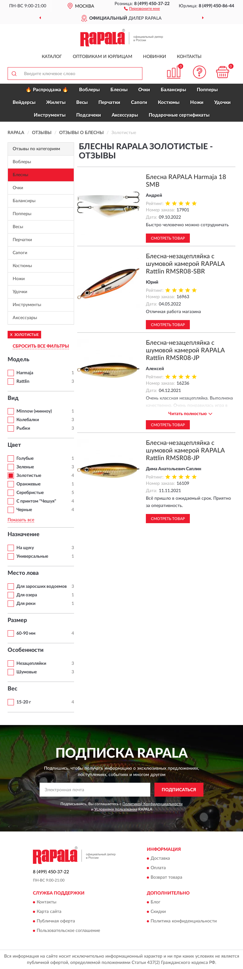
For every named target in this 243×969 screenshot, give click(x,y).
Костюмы (168, 102)
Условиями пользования (115, 809)
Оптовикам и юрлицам (102, 57)
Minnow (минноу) (34, 411)
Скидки (158, 912)
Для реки (25, 603)
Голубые (25, 458)
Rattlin (22, 381)
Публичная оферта (56, 921)
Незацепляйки (31, 663)
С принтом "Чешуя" (36, 501)
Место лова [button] (23, 573)
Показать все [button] (21, 520)
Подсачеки (88, 115)
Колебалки (27, 420)
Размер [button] (17, 620)
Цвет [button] (14, 445)
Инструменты (49, 115)
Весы (82, 102)
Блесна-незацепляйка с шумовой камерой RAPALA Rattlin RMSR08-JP (185, 350)
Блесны (119, 89)
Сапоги (139, 102)
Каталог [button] (52, 57)
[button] (142, 8)
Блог (155, 902)
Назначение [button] (24, 534)
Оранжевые (28, 484)
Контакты (189, 57)
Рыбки (23, 428)
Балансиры (173, 89)
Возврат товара (166, 877)
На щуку (25, 548)
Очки (144, 89)
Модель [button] (18, 360)
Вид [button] (13, 398)
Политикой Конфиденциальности (152, 804)
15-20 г (23, 702)
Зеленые (25, 467)
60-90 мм (25, 633)
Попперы (207, 89)
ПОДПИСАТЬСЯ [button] (179, 790)
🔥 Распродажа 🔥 (47, 89)
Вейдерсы (24, 102)
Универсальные (32, 556)
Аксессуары (125, 115)
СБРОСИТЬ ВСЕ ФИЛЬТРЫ (41, 346)
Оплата (158, 868)
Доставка (160, 858)
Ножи (196, 102)
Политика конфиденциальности (184, 921)
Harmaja (24, 373)
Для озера (26, 595)
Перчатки (109, 102)
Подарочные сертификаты (179, 115)
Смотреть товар (168, 238)
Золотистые (28, 475)
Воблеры (89, 89)
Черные (24, 510)
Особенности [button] (26, 650)
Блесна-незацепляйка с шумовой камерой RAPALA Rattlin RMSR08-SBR (185, 264)
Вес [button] (12, 689)
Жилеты (55, 102)
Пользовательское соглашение (68, 931)
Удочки (222, 102)
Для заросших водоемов (41, 586)
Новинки (154, 57)
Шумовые (26, 672)
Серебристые (30, 493)
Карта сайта (49, 912)
